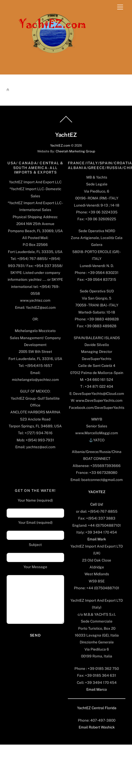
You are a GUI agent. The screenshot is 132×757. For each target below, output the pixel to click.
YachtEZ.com (60, 145)
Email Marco (96, 689)
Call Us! (96, 504)
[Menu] (120, 7)
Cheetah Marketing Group (75, 151)
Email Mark (96, 539)
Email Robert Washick (97, 727)
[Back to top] (66, 122)
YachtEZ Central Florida (96, 708)
